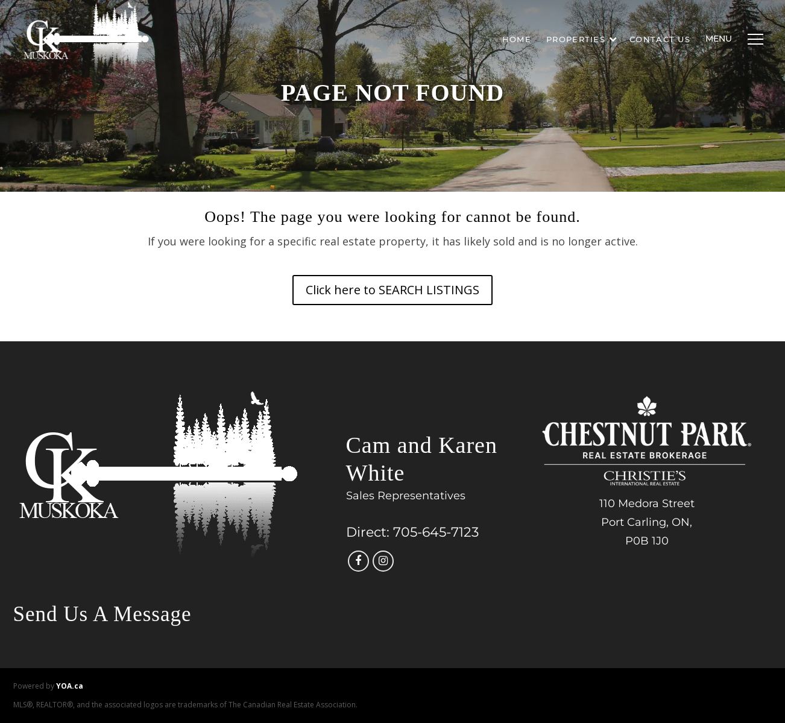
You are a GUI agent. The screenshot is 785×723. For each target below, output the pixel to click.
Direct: (367, 532)
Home (516, 39)
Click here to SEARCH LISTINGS (392, 290)
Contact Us (659, 39)
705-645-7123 (436, 532)
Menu (718, 38)
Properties (581, 39)
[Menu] (752, 39)
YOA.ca (69, 686)
